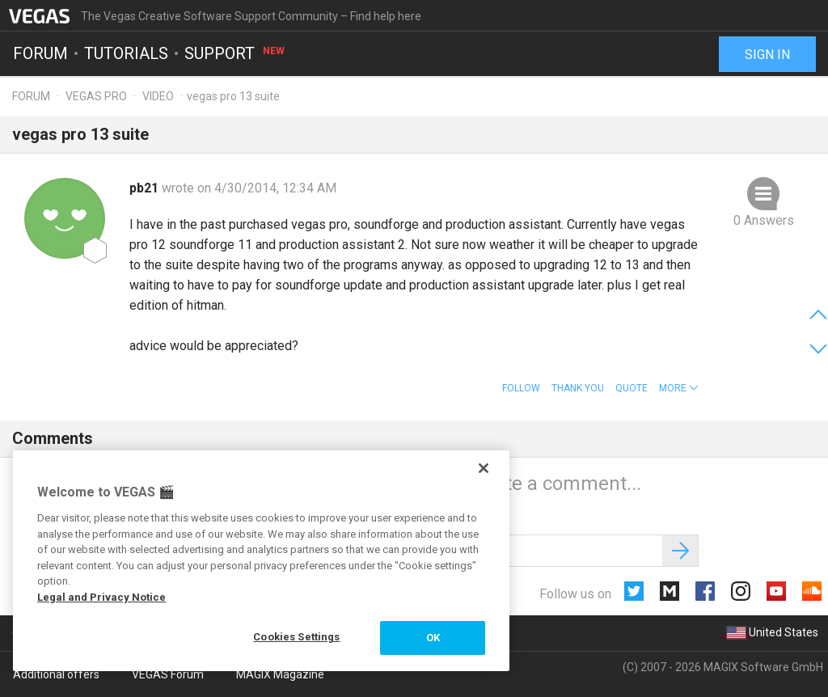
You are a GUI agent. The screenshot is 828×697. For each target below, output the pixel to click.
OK (433, 638)
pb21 (145, 188)
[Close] (483, 468)
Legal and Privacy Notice (101, 597)
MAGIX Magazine (280, 674)
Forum (40, 53)
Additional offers (56, 674)
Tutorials (126, 53)
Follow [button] (521, 388)
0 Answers (763, 220)
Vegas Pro (96, 96)
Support (235, 53)
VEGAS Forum (168, 674)
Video (158, 96)
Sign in (767, 54)
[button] (679, 388)
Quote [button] (631, 388)
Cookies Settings (296, 637)
